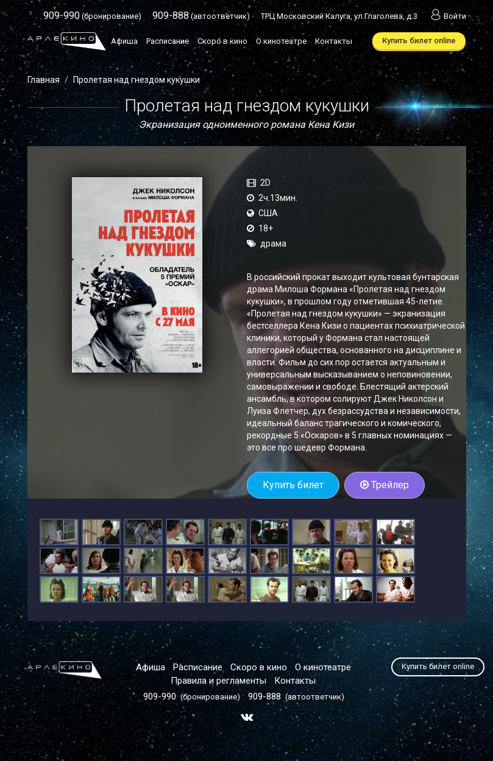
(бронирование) (92, 16)
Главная (43, 80)
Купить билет (293, 485)
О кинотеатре (281, 41)
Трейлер (384, 485)
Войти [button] (447, 16)
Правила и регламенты (218, 680)
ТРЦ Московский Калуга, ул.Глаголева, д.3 (339, 16)
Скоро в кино (222, 41)
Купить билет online (419, 40)
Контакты (333, 41)
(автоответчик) (201, 16)
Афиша (124, 41)
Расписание (167, 41)
